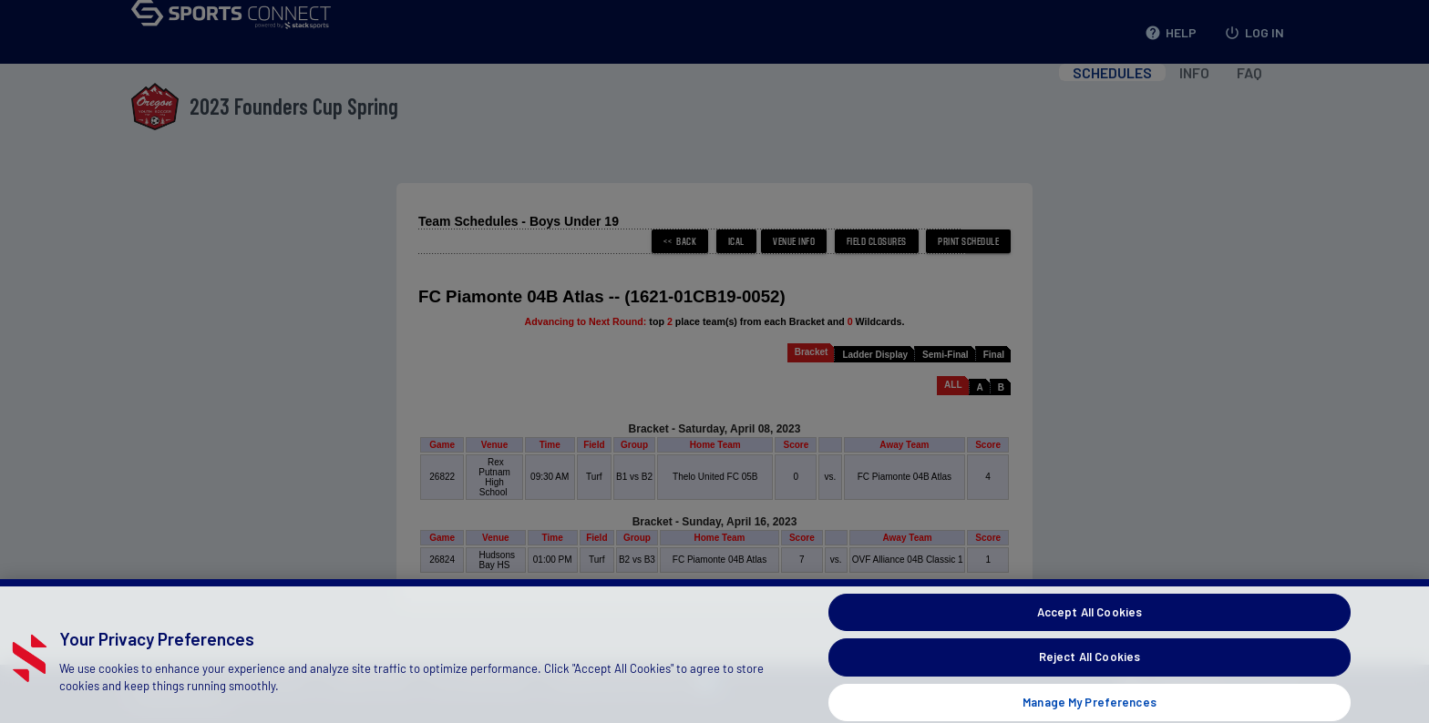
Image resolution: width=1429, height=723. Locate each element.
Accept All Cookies (1089, 622)
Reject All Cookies (1089, 667)
